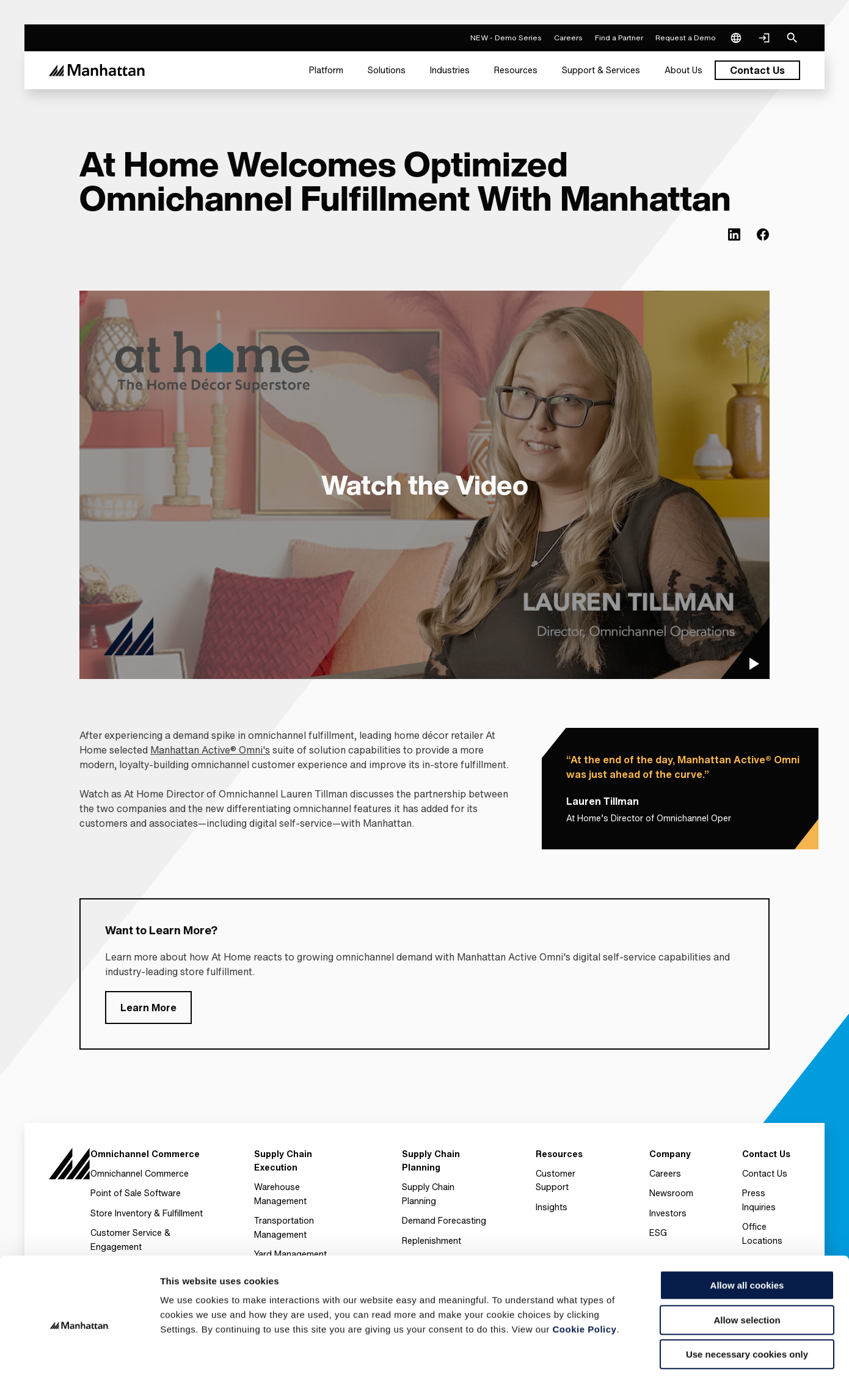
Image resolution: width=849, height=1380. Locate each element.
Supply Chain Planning (428, 1193)
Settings (631, 1356)
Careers (665, 1173)
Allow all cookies (747, 1234)
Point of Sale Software (135, 1192)
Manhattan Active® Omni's (210, 750)
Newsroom (671, 1192)
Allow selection (746, 1268)
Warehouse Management (280, 1193)
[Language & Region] (736, 38)
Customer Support (555, 1180)
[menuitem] (326, 70)
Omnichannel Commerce (139, 1173)
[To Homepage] (69, 1164)
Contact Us (764, 1173)
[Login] (764, 38)
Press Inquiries (759, 1199)
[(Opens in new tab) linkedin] (734, 234)
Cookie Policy (585, 1278)
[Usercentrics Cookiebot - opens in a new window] (79, 1356)
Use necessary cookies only (747, 1303)
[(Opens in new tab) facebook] (763, 234)
